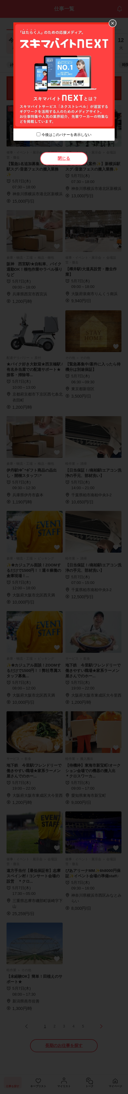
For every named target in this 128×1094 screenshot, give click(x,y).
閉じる (64, 158)
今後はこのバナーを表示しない (66, 135)
